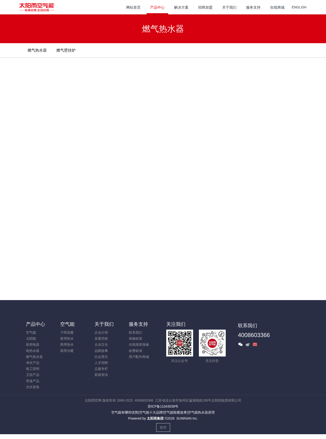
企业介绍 (101, 332)
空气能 (31, 332)
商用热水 (67, 344)
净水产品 (32, 363)
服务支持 (138, 324)
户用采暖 (67, 332)
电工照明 (32, 369)
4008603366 (254, 335)
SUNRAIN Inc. (187, 418)
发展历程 (101, 338)
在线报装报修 (139, 344)
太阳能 (31, 338)
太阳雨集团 (155, 418)
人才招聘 (101, 363)
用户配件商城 (139, 357)
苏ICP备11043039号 (163, 406)
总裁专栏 (101, 369)
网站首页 (133, 7)
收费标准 (135, 351)
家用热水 (67, 338)
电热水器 (32, 351)
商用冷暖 (67, 351)
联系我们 (135, 332)
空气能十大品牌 (151, 412)
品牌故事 (101, 351)
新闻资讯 (101, 375)
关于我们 (104, 324)
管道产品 (32, 381)
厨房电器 (32, 344)
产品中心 (35, 324)
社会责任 (101, 357)
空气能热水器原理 (201, 412)
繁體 (163, 427)
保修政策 (135, 338)
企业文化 (101, 344)
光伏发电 (32, 387)
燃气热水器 (37, 50)
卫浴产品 (32, 375)
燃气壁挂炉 (66, 50)
